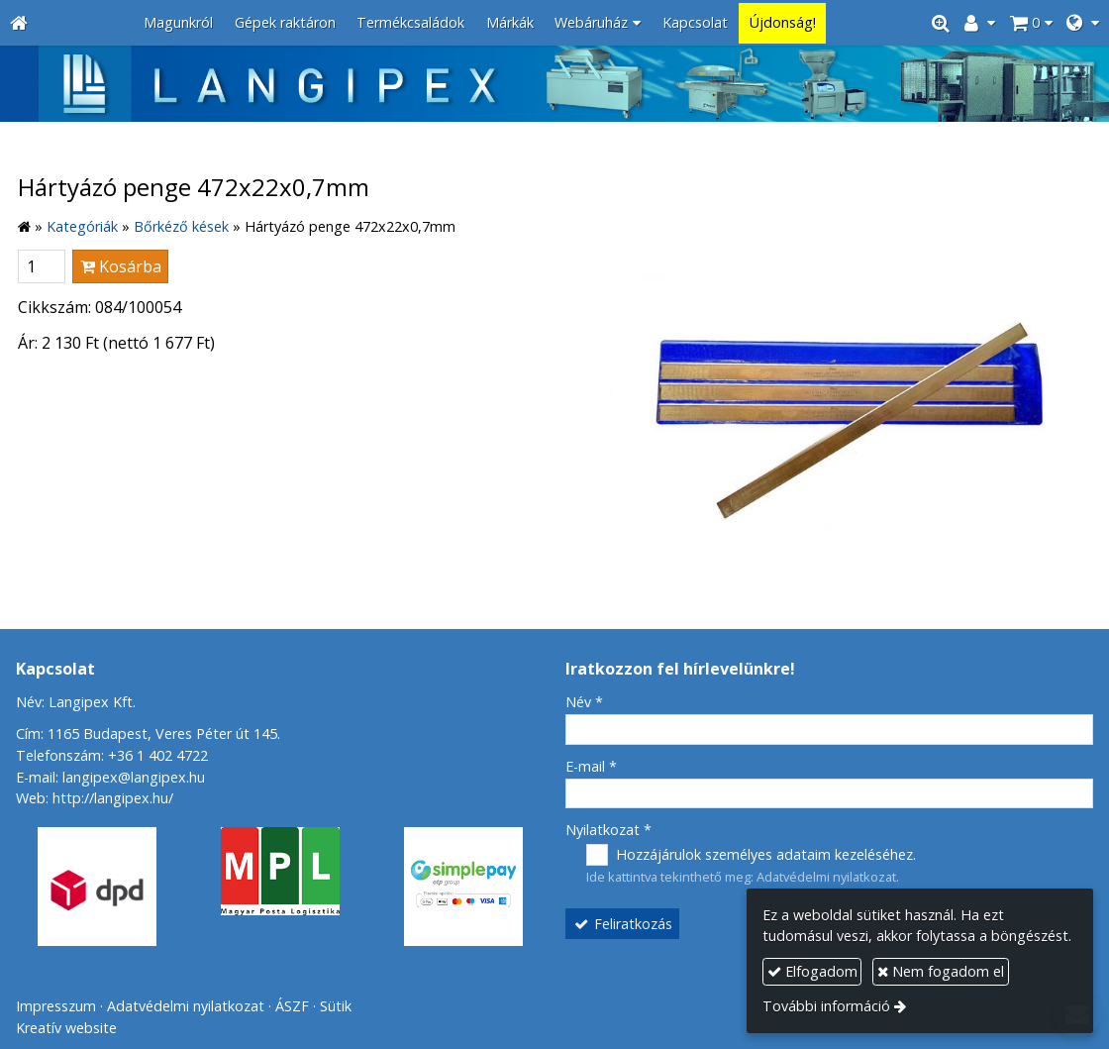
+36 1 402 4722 (158, 755)
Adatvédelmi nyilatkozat (826, 877)
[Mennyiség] (41, 266)
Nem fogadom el (940, 971)
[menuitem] (178, 23)
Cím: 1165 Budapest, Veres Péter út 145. (148, 733)
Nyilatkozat (608, 829)
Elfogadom (812, 971)
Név (584, 701)
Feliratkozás (622, 923)
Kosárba (120, 266)
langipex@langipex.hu (133, 777)
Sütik (336, 1006)
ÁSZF (292, 1006)
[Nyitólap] (19, 23)
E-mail (591, 766)
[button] (1082, 23)
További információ (826, 1006)
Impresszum (56, 1006)
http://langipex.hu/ (112, 797)
